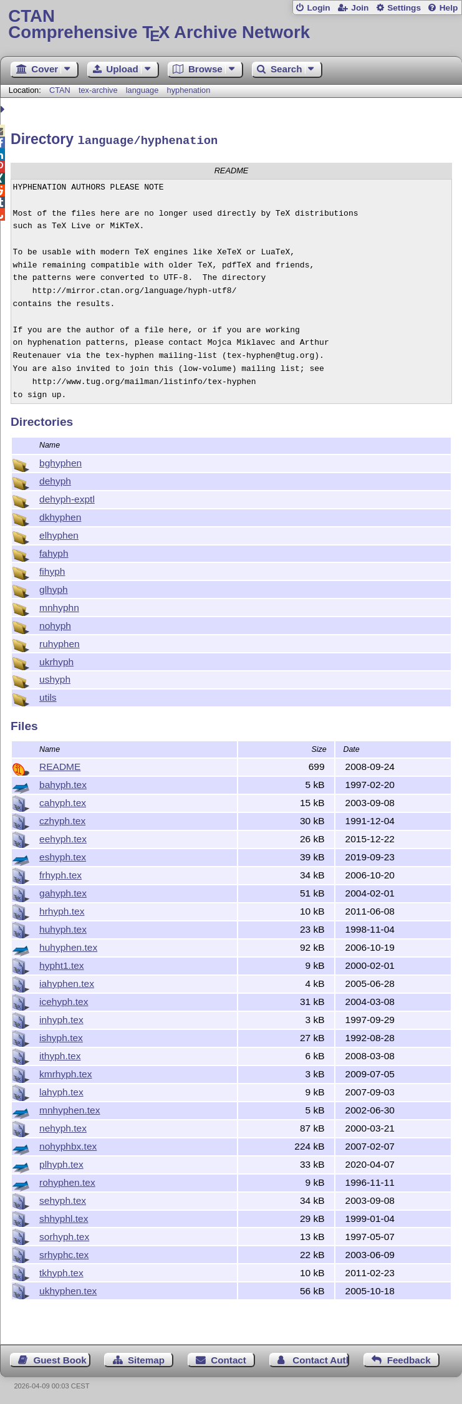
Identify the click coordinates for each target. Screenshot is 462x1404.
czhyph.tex (62, 819)
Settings (404, 7)
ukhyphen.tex (68, 1289)
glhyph (53, 587)
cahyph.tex (62, 801)
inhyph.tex (61, 1017)
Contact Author (320, 1358)
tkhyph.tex (61, 1271)
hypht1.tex (61, 963)
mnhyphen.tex (69, 1108)
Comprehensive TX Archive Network (230, 24)
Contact (228, 1358)
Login (318, 7)
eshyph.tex (62, 855)
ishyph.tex (61, 1036)
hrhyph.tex (61, 909)
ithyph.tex (59, 1054)
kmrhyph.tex (65, 1072)
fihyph (52, 569)
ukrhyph (56, 660)
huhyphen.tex (68, 945)
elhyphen (59, 533)
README (59, 764)
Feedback (409, 1358)
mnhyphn (59, 605)
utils (48, 695)
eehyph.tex (63, 837)
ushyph (54, 677)
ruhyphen (59, 642)
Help (449, 7)
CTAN (59, 90)
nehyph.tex (63, 1126)
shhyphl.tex (64, 1216)
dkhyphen (60, 515)
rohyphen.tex (67, 1180)
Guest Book (60, 1358)
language (142, 90)
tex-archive (98, 90)
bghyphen (60, 461)
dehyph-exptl (67, 497)
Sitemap (146, 1358)
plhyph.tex (61, 1162)
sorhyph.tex (64, 1234)
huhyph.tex (63, 927)
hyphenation (189, 90)
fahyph (54, 551)
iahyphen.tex (66, 981)
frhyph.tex (60, 873)
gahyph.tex (63, 891)
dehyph (55, 479)
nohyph (55, 623)
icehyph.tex (64, 999)
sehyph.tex (62, 1198)
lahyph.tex (61, 1090)
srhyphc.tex (64, 1253)
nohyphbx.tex (68, 1144)
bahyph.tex (63, 782)
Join (359, 7)
